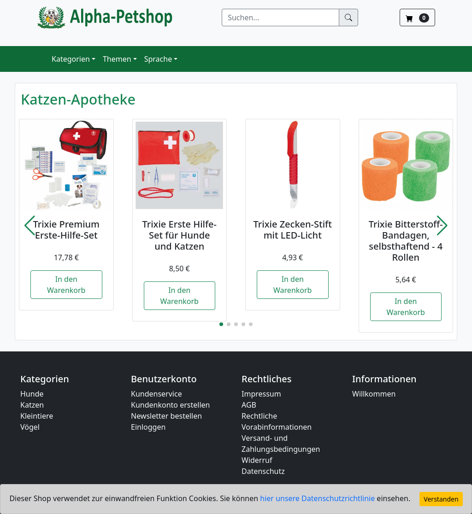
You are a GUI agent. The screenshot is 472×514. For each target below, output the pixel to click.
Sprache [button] (158, 59)
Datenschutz (263, 471)
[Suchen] (280, 17)
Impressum (261, 394)
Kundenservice (156, 394)
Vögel (30, 427)
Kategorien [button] (71, 59)
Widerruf (257, 460)
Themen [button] (117, 59)
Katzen (32, 405)
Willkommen (373, 394)
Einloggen (148, 427)
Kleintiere (36, 416)
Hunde (32, 394)
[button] (30, 226)
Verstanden (441, 499)
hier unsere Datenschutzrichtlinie (318, 498)
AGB (249, 405)
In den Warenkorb (66, 284)
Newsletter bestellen (166, 416)
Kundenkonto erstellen (170, 405)
